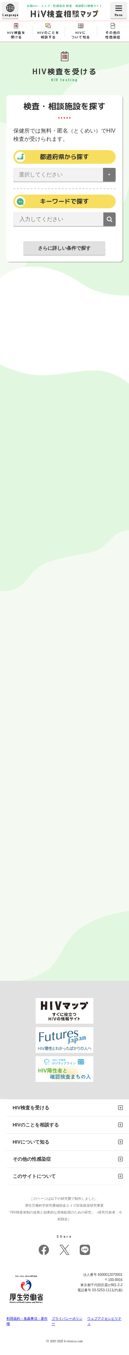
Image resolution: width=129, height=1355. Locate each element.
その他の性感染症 (32, 1159)
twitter (64, 1250)
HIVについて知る (31, 1142)
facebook (44, 1250)
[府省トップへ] (26, 1305)
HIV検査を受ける (31, 1107)
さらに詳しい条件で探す (64, 248)
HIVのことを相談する (36, 1125)
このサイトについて (34, 1176)
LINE (85, 1250)
